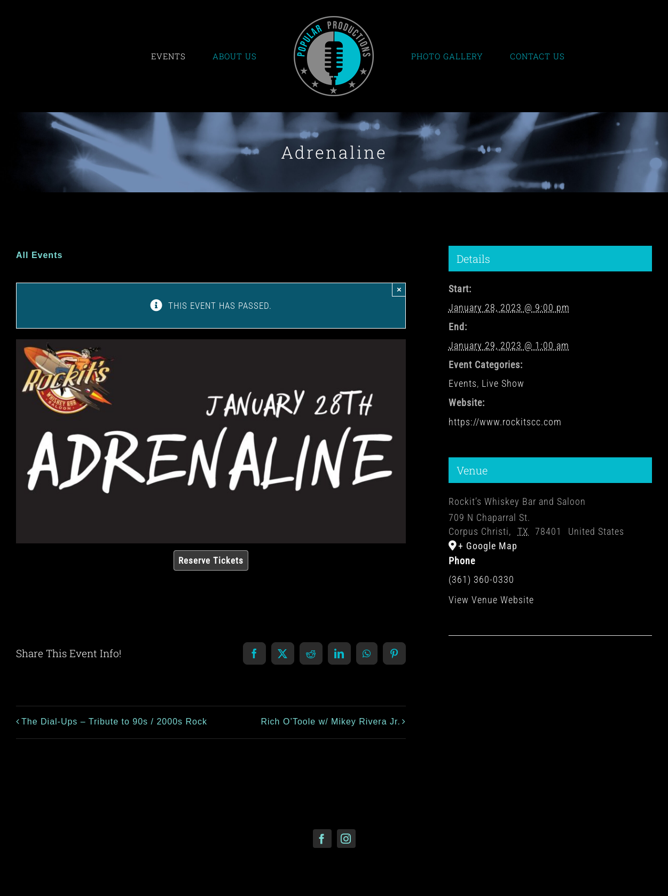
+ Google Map (487, 545)
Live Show (503, 383)
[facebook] (322, 838)
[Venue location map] (550, 668)
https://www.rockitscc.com (505, 421)
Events (463, 383)
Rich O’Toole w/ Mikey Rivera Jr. (330, 721)
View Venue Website (491, 599)
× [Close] (399, 289)
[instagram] (346, 838)
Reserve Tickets (210, 560)
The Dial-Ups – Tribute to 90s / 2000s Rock (114, 721)
